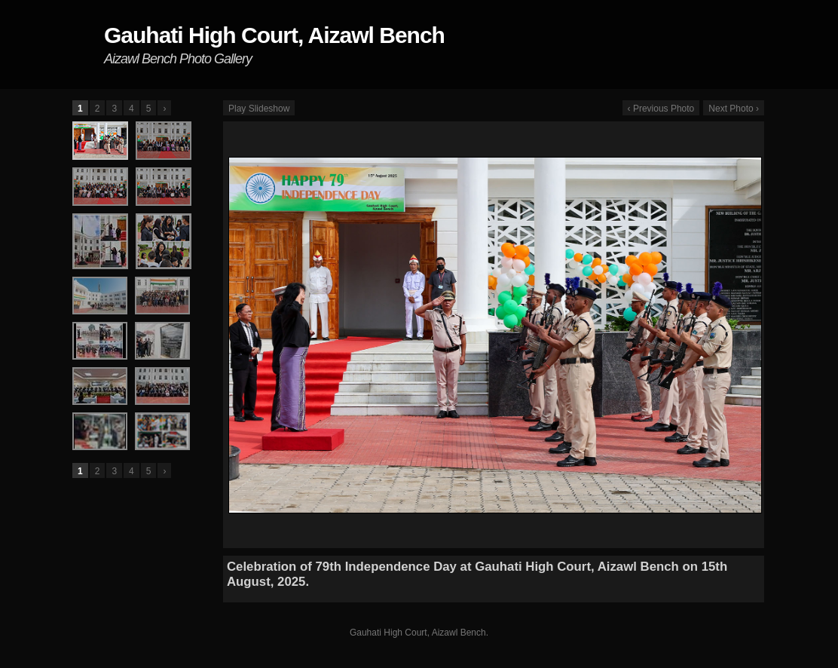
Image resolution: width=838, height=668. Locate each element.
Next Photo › (733, 108)
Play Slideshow (258, 108)
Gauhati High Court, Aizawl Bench (274, 35)
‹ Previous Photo (661, 108)
